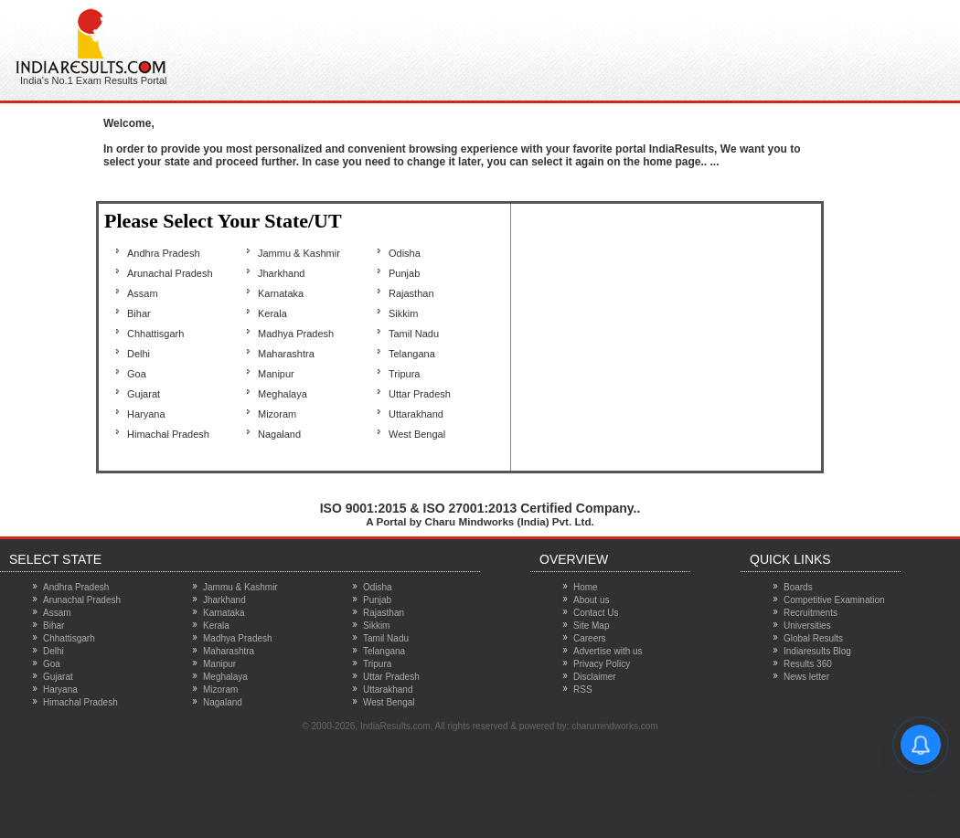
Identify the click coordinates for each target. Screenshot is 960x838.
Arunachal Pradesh (170, 273)
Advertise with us (608, 651)
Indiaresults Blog (817, 651)
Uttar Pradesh (420, 393)
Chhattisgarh (155, 333)
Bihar (139, 313)
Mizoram (277, 413)
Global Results (813, 638)
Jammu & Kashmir (299, 253)
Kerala (272, 313)
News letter (806, 677)
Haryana (146, 413)
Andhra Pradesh (163, 253)
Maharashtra (286, 353)
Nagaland (279, 434)
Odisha (405, 253)
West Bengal (417, 434)
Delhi (138, 353)
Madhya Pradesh (296, 333)
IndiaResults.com (395, 726)
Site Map (591, 626)
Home (585, 587)
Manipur (276, 373)
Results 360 (808, 664)
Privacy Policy (601, 664)
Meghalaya (282, 393)
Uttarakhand (416, 413)
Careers (589, 638)
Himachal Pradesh (168, 434)
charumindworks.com (614, 726)
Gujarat (143, 393)
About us (591, 600)
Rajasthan (411, 293)
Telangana (412, 353)
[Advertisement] (534, 46)
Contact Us (595, 613)
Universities (807, 626)
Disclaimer (594, 677)
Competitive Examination (834, 600)
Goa (136, 373)
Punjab (404, 273)
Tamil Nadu (414, 333)
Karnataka (281, 293)
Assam (142, 293)
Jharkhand (281, 273)
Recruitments (810, 613)
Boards (798, 587)
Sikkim (403, 313)
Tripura (404, 373)
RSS (582, 689)
